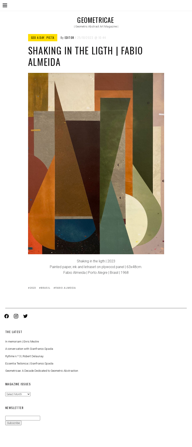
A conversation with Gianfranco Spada (29, 348)
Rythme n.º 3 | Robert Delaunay (24, 356)
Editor (69, 37)
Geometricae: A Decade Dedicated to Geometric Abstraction (41, 370)
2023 (33, 288)
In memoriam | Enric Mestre (22, 341)
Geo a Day (38, 37)
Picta (50, 37)
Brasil (45, 288)
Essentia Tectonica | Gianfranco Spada (29, 363)
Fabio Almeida (65, 288)
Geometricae (95, 20)
